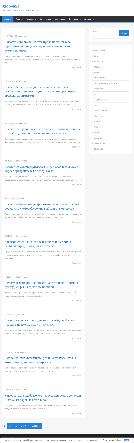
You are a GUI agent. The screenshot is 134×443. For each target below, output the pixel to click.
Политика (98, 116)
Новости (98, 105)
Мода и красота (101, 100)
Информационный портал (106, 83)
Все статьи (60, 19)
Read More (76, 67)
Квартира (98, 89)
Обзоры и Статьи (102, 110)
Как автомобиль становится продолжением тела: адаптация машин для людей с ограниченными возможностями (38, 46)
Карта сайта (75, 19)
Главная (8, 19)
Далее (35, 426)
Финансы (98, 149)
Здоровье (10, 6)
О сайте (19, 19)
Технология (99, 143)
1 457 (23, 426)
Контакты (89, 19)
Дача (96, 56)
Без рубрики (99, 50)
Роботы (97, 127)
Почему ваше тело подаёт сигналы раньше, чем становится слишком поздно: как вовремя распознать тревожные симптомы (41, 91)
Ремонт (97, 121)
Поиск (95, 31)
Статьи (97, 132)
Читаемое (31, 19)
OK (126, 440)
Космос (97, 94)
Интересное (45, 19)
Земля (96, 72)
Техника (98, 138)
